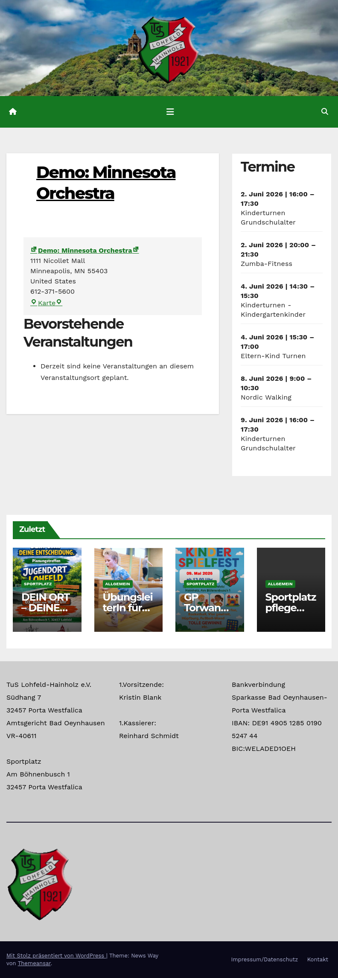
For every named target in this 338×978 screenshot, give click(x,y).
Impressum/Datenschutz (264, 959)
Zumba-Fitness (266, 264)
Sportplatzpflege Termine (290, 608)
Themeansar (34, 963)
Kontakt (317, 959)
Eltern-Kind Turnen (273, 356)
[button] (324, 112)
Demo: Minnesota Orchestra (81, 250)
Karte (46, 303)
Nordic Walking (266, 397)
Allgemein (117, 583)
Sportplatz (38, 583)
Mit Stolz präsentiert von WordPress (56, 955)
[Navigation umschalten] (170, 112)
